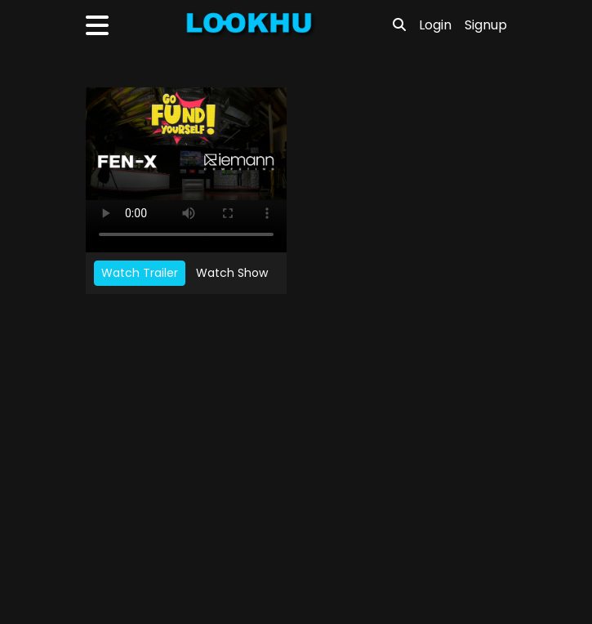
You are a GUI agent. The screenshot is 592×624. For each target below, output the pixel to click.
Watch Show (232, 273)
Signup (486, 25)
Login (435, 25)
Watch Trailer (139, 273)
